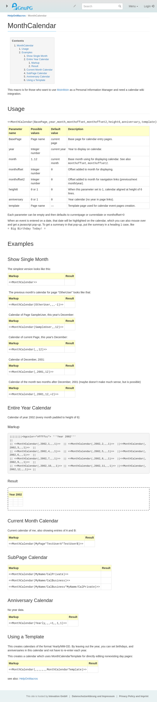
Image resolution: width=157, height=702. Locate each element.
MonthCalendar (37, 15)
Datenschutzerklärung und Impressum (93, 696)
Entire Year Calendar (38, 59)
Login (147, 6)
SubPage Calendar (37, 73)
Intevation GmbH (58, 696)
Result (34, 66)
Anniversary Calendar (38, 76)
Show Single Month (37, 56)
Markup (35, 62)
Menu (133, 6)
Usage (25, 49)
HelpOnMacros (17, 15)
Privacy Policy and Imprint (134, 696)
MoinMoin (63, 89)
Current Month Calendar (40, 69)
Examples (27, 52)
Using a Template (36, 80)
